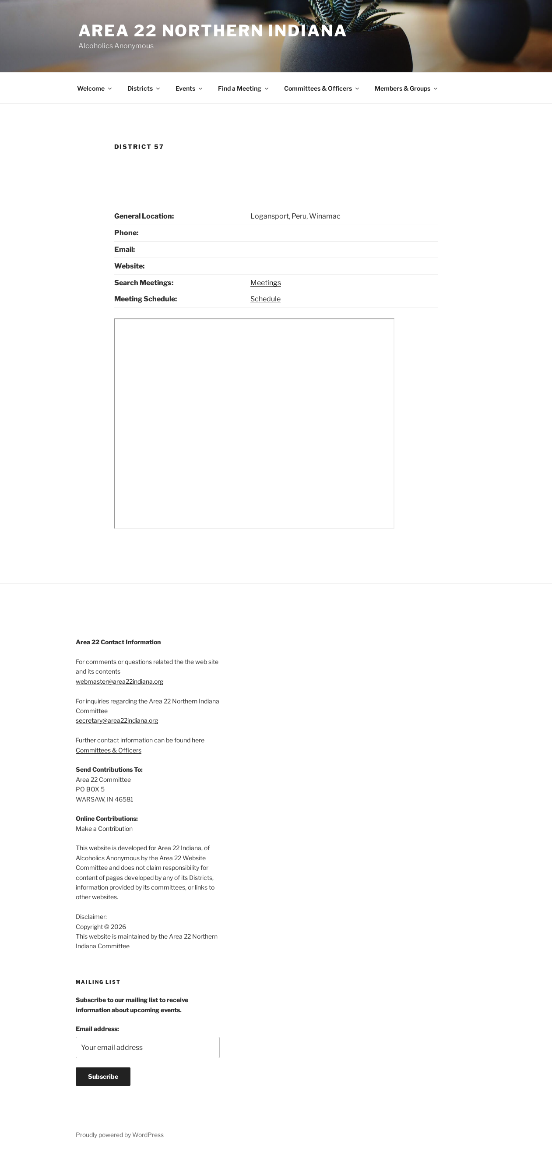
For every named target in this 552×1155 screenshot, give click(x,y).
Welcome (95, 88)
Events (190, 88)
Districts (144, 88)
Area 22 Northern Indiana (213, 30)
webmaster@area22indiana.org (119, 681)
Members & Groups (407, 88)
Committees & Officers (322, 88)
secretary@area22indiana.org (117, 720)
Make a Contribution (104, 828)
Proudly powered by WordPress (120, 1134)
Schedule (265, 299)
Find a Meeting (244, 88)
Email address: (97, 1028)
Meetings (265, 283)
